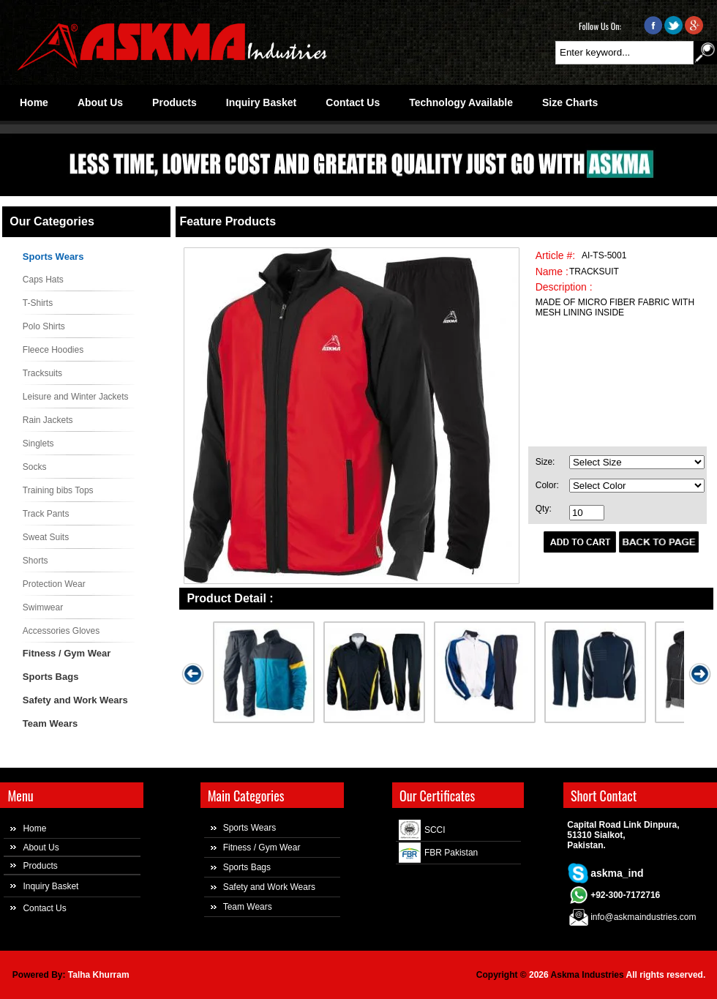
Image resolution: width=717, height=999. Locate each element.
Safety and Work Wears (75, 700)
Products (40, 866)
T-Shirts (38, 303)
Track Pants (46, 514)
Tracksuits (42, 373)
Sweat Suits (46, 537)
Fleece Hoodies (53, 350)
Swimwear (43, 607)
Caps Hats (43, 279)
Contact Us (44, 908)
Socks (35, 467)
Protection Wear (54, 584)
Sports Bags (51, 676)
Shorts (35, 560)
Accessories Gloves (61, 631)
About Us (41, 847)
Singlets (38, 443)
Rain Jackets (48, 420)
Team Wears (50, 723)
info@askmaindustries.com (643, 917)
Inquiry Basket (50, 886)
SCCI (435, 830)
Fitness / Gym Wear (66, 653)
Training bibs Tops (58, 490)
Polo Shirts (44, 326)
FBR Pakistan (451, 853)
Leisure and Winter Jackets (76, 397)
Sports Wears (53, 256)
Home (34, 828)
